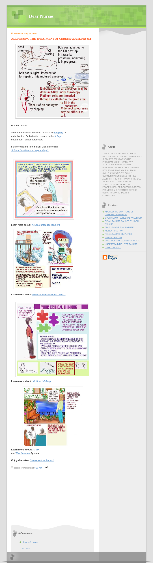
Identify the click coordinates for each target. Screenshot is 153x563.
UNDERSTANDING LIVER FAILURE (121, 244)
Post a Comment (30, 542)
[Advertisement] (41, 498)
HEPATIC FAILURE (113, 237)
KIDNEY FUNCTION (114, 231)
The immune (23, 453)
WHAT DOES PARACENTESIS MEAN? (122, 241)
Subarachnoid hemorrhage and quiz (30, 150)
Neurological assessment (46, 224)
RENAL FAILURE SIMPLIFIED (118, 234)
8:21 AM (38, 468)
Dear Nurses (41, 16)
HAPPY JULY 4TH (113, 247)
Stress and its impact (42, 460)
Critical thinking (42, 381)
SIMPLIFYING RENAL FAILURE (119, 227)
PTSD (36, 449)
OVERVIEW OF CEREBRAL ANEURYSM (123, 218)
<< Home (26, 548)
